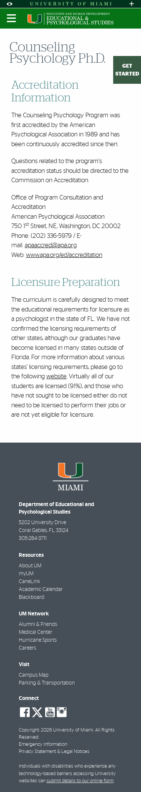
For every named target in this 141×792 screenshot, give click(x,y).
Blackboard (31, 597)
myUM (26, 573)
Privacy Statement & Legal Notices (54, 751)
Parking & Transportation (47, 683)
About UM (30, 565)
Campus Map (34, 675)
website (56, 376)
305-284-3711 (33, 538)
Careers (27, 648)
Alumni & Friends (38, 624)
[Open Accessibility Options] (9, 4)
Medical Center (35, 632)
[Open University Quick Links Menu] (131, 4)
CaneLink (29, 581)
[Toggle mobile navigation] (12, 18)
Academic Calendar (41, 589)
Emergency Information (43, 744)
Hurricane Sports (38, 640)
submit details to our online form (80, 780)
